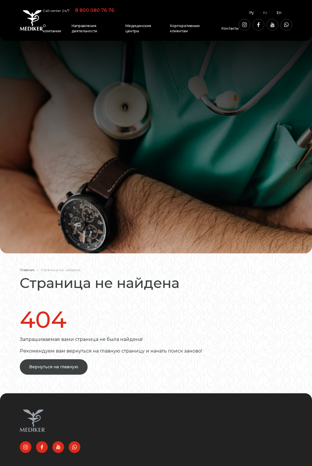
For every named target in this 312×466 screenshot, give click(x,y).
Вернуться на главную (53, 366)
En (279, 12)
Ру (251, 12)
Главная (27, 270)
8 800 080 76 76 (94, 10)
